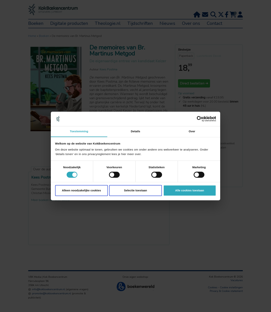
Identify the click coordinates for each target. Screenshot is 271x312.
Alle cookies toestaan (189, 190)
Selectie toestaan (135, 190)
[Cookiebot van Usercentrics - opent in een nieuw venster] (199, 119)
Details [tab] (135, 131)
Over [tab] (192, 131)
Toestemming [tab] (79, 131)
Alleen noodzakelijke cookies (81, 190)
